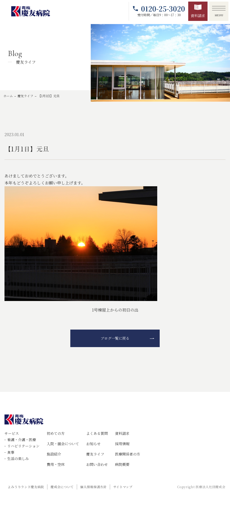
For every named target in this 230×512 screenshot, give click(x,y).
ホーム (8, 96)
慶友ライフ (25, 96)
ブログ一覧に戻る (115, 338)
